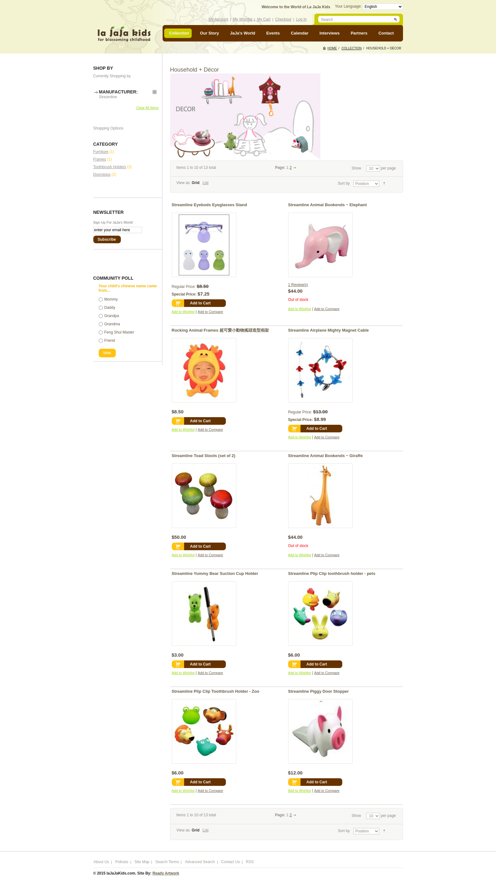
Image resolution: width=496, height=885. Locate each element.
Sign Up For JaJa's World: (113, 222)
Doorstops (102, 174)
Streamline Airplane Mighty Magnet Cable (328, 330)
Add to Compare (210, 312)
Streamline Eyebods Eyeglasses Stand (209, 204)
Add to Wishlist (183, 312)
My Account (218, 19)
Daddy (109, 307)
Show (356, 168)
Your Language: (349, 6)
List (205, 183)
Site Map (141, 862)
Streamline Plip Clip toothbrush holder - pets (331, 573)
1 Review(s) (298, 285)
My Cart (263, 19)
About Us (101, 862)
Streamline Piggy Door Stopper (318, 691)
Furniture (100, 152)
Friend (109, 340)
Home (332, 48)
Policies (121, 862)
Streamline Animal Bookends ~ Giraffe (325, 455)
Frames (99, 159)
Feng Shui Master (119, 332)
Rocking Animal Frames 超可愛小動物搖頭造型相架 (220, 330)
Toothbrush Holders (109, 167)
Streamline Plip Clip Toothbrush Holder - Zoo (215, 691)
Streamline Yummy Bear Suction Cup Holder (215, 573)
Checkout (283, 19)
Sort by (344, 183)
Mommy (111, 299)
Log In (301, 19)
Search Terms (167, 862)
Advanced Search (200, 862)
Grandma (112, 324)
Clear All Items (147, 108)
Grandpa (111, 316)
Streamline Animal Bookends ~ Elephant (327, 204)
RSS (250, 862)
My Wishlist (242, 19)
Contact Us (230, 862)
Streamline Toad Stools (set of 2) (203, 455)
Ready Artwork (165, 873)
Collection (351, 48)
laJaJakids (124, 34)
